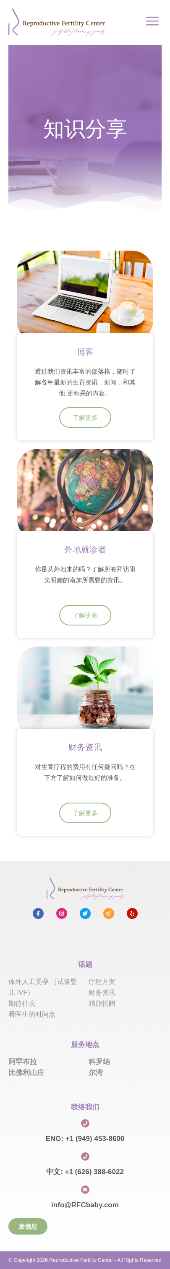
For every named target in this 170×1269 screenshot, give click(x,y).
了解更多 (85, 417)
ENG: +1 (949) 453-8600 (85, 1139)
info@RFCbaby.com (85, 1205)
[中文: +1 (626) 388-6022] (85, 1156)
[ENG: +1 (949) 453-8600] (85, 1123)
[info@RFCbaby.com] (85, 1189)
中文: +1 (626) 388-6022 (85, 1172)
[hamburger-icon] (152, 22)
